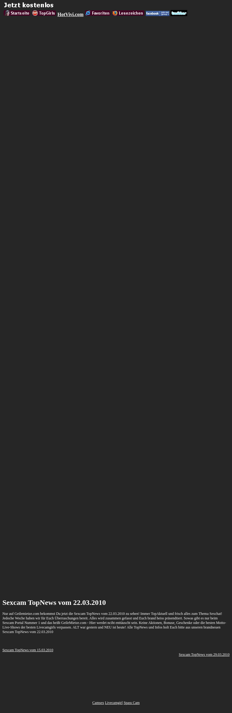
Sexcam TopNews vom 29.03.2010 (204, 654)
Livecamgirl (114, 703)
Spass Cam (132, 703)
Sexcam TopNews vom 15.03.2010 (27, 650)
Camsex (98, 703)
